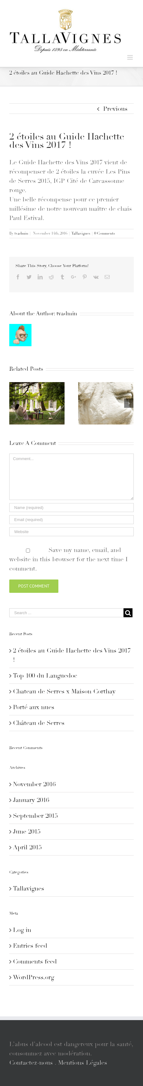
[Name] (71, 507)
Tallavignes (80, 233)
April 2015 (27, 847)
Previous (115, 109)
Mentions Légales (82, 1063)
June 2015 (26, 832)
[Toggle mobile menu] (130, 57)
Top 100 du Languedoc (45, 676)
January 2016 (31, 800)
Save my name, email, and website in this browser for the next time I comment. (68, 559)
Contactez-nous (31, 1063)
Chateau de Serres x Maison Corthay (64, 691)
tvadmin (21, 233)
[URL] (71, 531)
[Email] (71, 519)
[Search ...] (66, 612)
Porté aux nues (33, 707)
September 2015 (35, 816)
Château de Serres (39, 723)
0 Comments (104, 233)
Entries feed (30, 946)
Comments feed (35, 962)
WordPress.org (33, 977)
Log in (22, 930)
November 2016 (34, 784)
